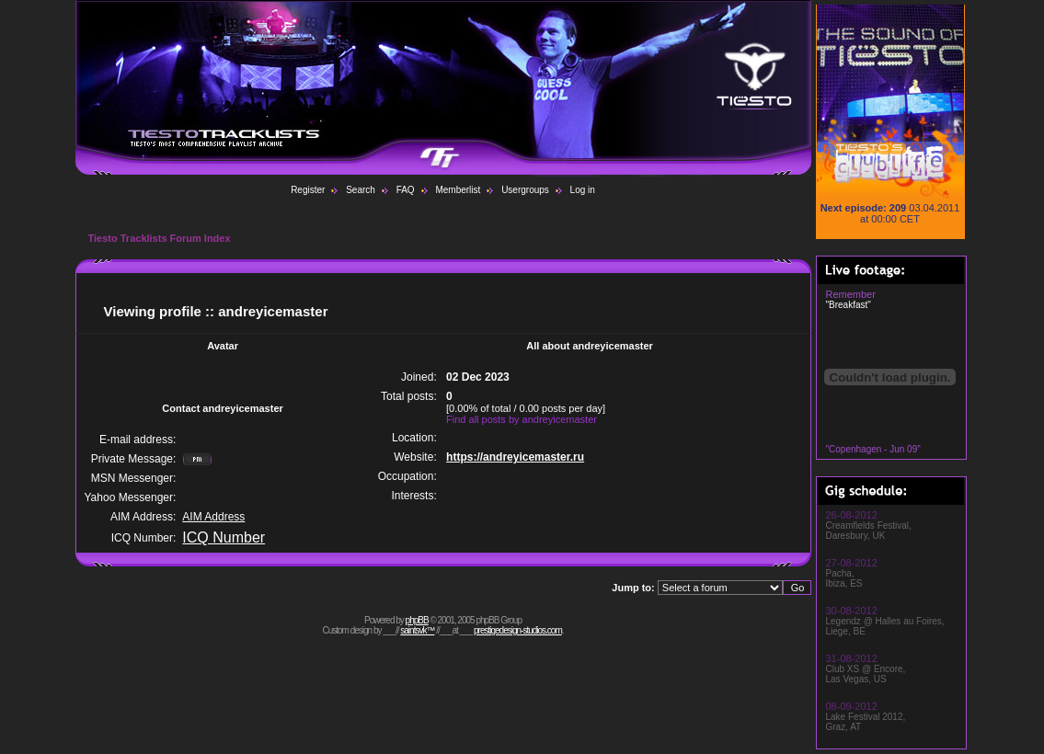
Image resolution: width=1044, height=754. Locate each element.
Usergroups (525, 190)
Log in (582, 190)
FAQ (405, 190)
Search (360, 190)
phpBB (417, 620)
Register (308, 190)
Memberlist (457, 190)
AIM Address (213, 516)
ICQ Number (223, 537)
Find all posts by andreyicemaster (521, 419)
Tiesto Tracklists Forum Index (159, 238)
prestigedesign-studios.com (518, 630)
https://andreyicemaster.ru (515, 457)
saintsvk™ (417, 630)
